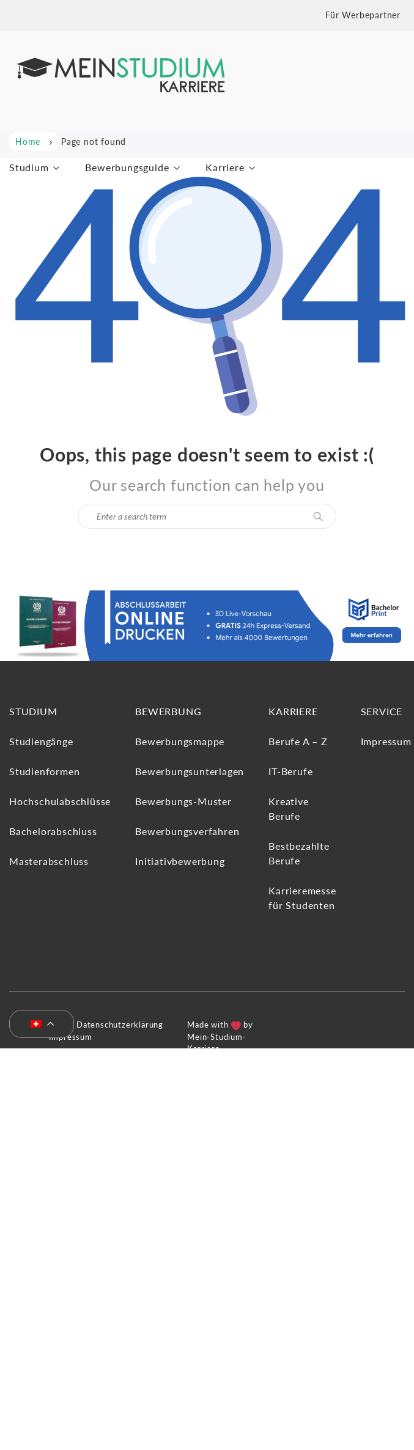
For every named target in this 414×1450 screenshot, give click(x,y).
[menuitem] (37, 1024)
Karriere (224, 167)
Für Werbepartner (363, 15)
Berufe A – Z (298, 741)
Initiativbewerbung (179, 861)
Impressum (386, 741)
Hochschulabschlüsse (60, 801)
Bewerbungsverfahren (187, 831)
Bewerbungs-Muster (183, 801)
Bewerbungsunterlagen (189, 771)
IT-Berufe (290, 771)
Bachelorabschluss (53, 831)
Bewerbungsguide (127, 167)
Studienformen (44, 771)
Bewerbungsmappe (179, 741)
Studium (29, 167)
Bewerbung (168, 711)
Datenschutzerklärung (119, 1024)
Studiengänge (41, 741)
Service (382, 711)
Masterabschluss (49, 861)
